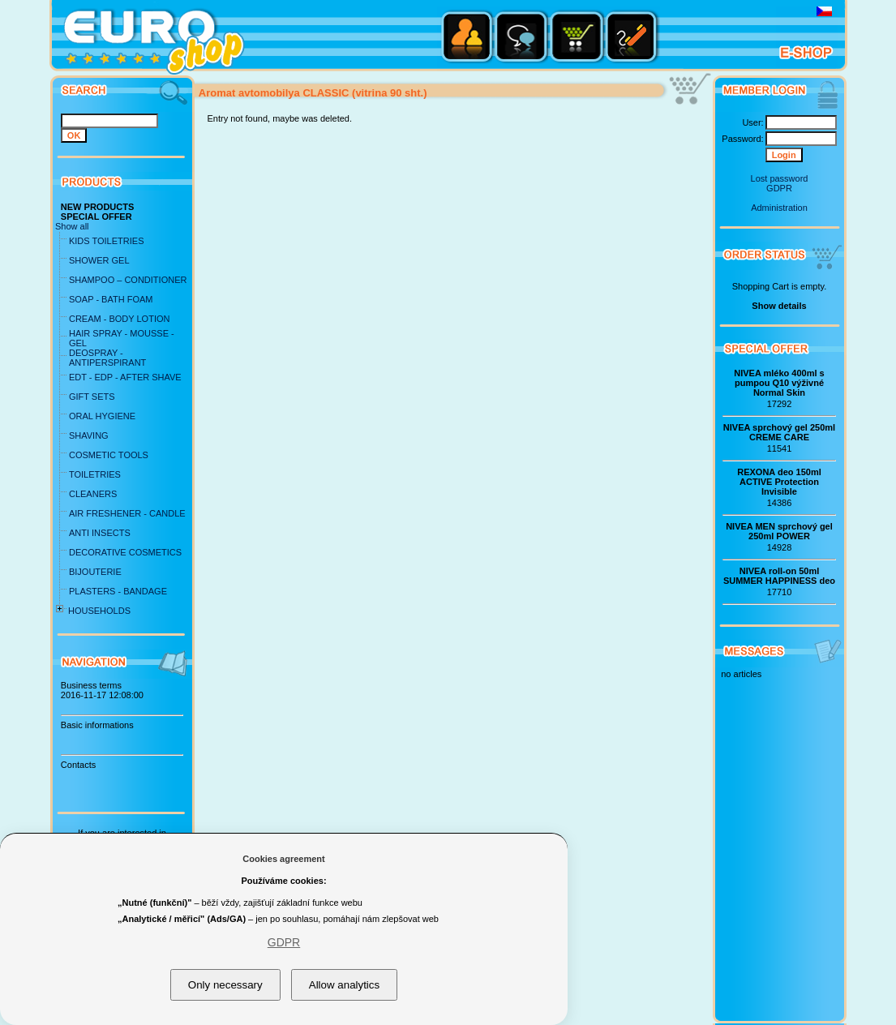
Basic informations (97, 725)
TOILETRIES (95, 474)
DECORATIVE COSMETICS (125, 552)
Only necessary (225, 985)
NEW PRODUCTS (97, 207)
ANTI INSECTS (100, 533)
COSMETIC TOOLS (108, 455)
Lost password (779, 178)
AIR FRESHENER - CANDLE (127, 513)
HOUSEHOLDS (99, 610)
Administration (779, 207)
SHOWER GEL (99, 260)
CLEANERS (93, 494)
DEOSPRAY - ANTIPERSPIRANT (107, 357)
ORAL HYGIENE (102, 416)
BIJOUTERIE (95, 572)
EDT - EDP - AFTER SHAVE (125, 377)
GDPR (779, 188)
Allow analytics (344, 985)
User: (752, 122)
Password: (742, 139)
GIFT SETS (92, 396)
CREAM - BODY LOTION (119, 319)
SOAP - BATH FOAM (111, 299)
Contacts (78, 765)
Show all (72, 226)
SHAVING (89, 435)
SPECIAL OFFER (96, 216)
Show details (779, 306)
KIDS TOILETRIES (106, 241)
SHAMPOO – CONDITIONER (127, 280)
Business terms (91, 685)
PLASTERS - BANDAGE (118, 591)
